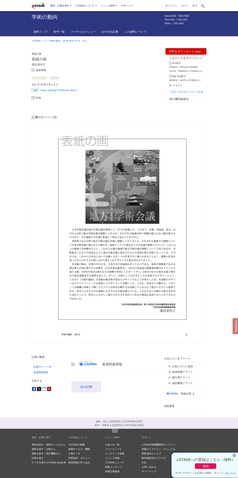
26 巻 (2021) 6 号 (71, 40)
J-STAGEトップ (39, 40)
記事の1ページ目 (42, 366)
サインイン (171, 5)
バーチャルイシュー (83, 31)
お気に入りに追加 (182, 366)
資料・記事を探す (60, 5)
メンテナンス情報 (114, 453)
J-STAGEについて (86, 5)
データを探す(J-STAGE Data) (49, 462)
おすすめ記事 (110, 31)
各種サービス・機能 (79, 449)
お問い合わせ (149, 467)
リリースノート (113, 449)
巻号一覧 (59, 31)
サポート (127, 5)
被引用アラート (181, 377)
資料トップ (40, 31)
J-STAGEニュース (114, 462)
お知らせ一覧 (112, 444)
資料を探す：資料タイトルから (48, 444)
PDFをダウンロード (185, 51)
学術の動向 (54, 40)
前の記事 (86, 387)
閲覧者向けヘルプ (151, 453)
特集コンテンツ (113, 467)
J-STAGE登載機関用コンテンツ (158, 444)
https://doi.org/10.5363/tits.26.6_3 (59, 90)
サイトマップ (149, 471)
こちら (232, 472)
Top (115, 431)
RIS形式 (176, 63)
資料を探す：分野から (44, 449)
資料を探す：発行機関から (46, 453)
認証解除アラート (182, 383)
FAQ (144, 462)
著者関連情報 (40, 372)
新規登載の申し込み (79, 462)
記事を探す (38, 458)
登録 (206, 466)
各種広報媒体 (112, 471)
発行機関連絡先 (179, 99)
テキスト (177, 85)
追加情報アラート (182, 372)
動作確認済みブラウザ (154, 458)
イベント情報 (112, 458)
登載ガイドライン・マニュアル (159, 449)
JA (194, 5)
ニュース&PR (108, 5)
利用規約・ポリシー (79, 458)
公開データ (74, 453)
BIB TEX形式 (179, 76)
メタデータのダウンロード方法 (186, 91)
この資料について (135, 31)
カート (184, 5)
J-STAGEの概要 (76, 444)
